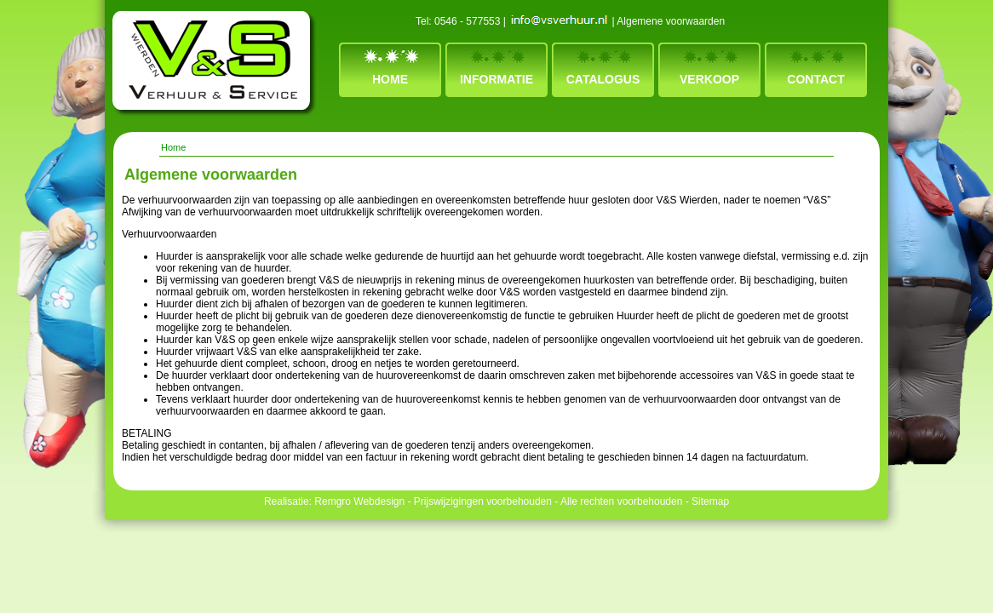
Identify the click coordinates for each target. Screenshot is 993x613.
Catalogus (603, 79)
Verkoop (709, 79)
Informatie (496, 79)
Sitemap (710, 501)
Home (390, 79)
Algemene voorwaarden (671, 21)
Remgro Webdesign (359, 501)
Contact (815, 79)
